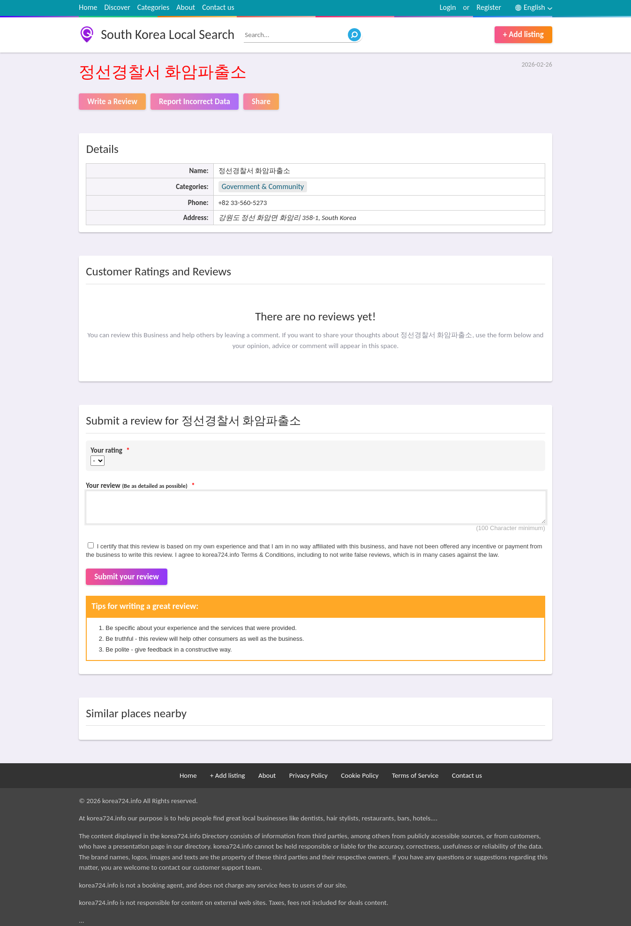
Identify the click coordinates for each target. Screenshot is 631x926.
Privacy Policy (308, 775)
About (185, 7)
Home (88, 7)
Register (489, 7)
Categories (153, 7)
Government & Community (263, 186)
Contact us (218, 7)
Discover (117, 7)
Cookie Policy (359, 775)
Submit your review (126, 577)
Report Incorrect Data (194, 101)
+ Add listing (523, 34)
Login (448, 7)
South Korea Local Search (167, 34)
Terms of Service (415, 775)
